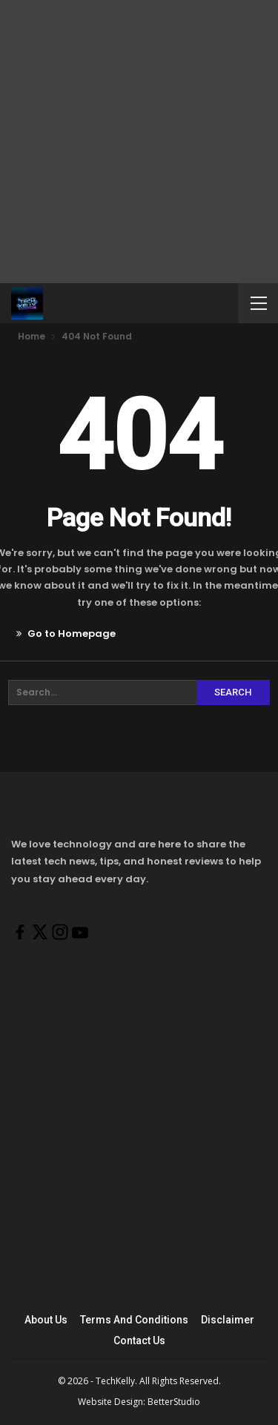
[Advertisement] (139, 139)
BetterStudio (174, 1401)
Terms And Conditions (134, 1320)
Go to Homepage (66, 633)
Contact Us (139, 1340)
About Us (45, 1320)
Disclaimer (227, 1320)
